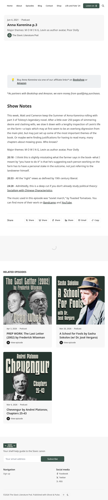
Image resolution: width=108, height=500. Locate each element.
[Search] (103, 5)
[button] (91, 5)
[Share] (29, 220)
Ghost (49, 494)
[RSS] (59, 481)
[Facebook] (62, 473)
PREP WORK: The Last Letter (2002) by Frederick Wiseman (26, 335)
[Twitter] (61, 477)
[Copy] (95, 220)
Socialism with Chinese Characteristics (29, 190)
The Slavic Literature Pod (21, 494)
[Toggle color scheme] (65, 495)
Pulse (57, 494)
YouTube (67, 202)
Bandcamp (49, 202)
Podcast (25, 19)
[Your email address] (22, 459)
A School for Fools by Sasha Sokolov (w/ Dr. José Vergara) (79, 335)
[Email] (82, 220)
